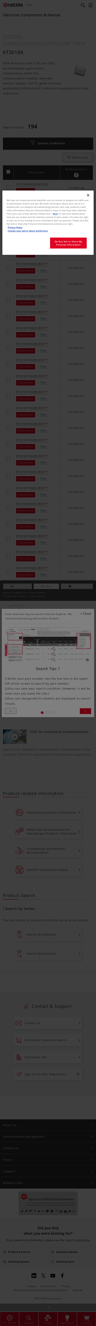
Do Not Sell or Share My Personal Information (68, 243)
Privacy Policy (15, 227)
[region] (48, 223)
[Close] (88, 195)
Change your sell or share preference (28, 230)
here (55, 213)
